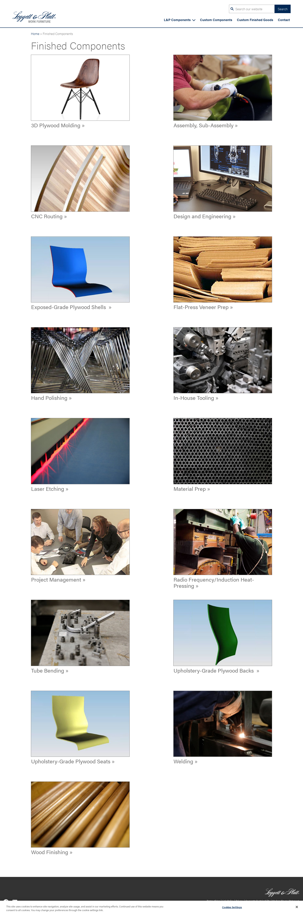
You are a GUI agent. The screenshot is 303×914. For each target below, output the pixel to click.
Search (283, 8)
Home (35, 33)
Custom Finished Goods (255, 19)
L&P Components (179, 19)
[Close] (297, 908)
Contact (284, 19)
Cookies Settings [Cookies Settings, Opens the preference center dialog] (232, 909)
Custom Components (216, 19)
